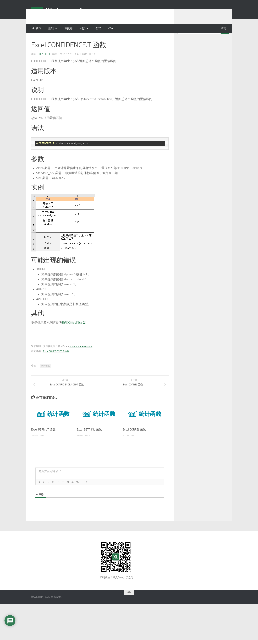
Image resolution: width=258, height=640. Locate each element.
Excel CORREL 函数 (134, 438)
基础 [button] (51, 28)
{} (82, 490)
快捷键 (68, 28)
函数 (82, 28)
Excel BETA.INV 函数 (89, 438)
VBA (110, 28)
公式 (98, 28)
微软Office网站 (73, 331)
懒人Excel (44, 62)
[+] (87, 490)
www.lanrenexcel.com (81, 354)
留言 (223, 28)
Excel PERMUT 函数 (43, 438)
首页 (38, 28)
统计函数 (45, 374)
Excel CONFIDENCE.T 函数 (56, 359)
